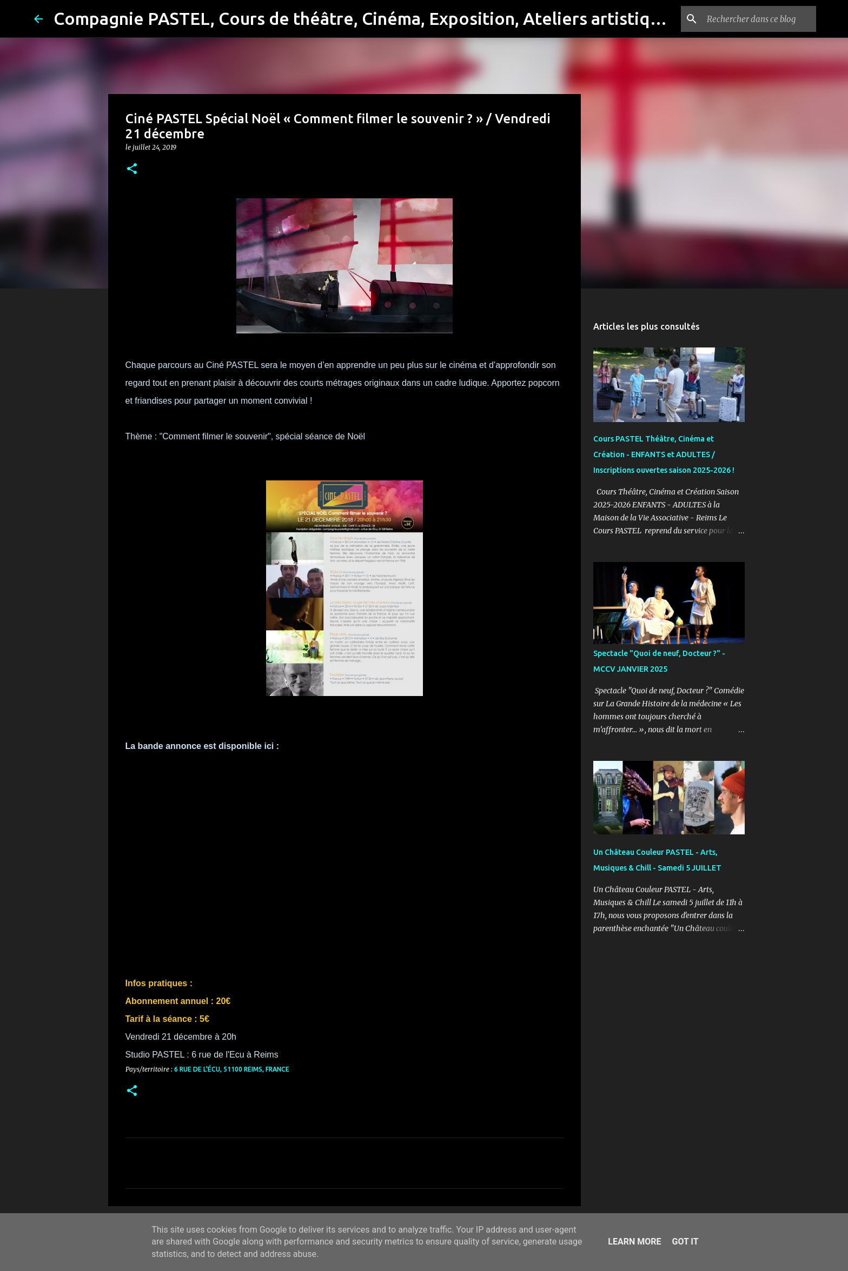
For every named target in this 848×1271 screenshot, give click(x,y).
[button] (131, 169)
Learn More (634, 1241)
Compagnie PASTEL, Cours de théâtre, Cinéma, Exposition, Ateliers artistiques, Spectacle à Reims (442, 18)
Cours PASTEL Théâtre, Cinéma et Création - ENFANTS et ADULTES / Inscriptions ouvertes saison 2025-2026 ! (663, 454)
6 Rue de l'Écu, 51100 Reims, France (231, 1069)
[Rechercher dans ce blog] (759, 19)
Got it (685, 1241)
